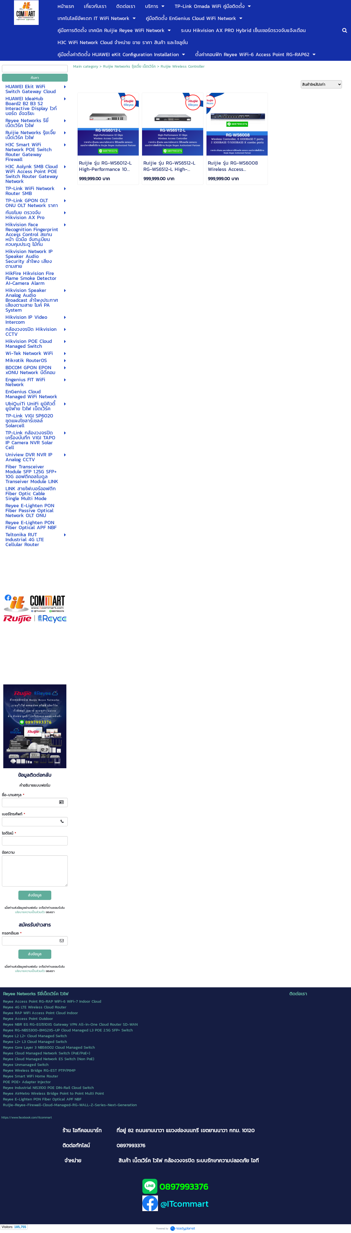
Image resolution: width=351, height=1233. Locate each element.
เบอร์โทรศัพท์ (13, 814)
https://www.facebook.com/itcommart (26, 1117)
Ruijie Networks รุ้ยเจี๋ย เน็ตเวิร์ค (129, 66)
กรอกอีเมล (12, 933)
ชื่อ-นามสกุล (13, 795)
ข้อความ (8, 852)
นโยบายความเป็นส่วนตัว (30, 912)
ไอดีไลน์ (9, 833)
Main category (85, 66)
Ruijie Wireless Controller (183, 66)
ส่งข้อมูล (34, 895)
